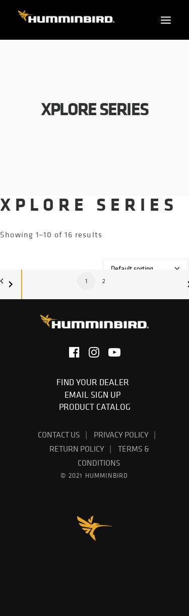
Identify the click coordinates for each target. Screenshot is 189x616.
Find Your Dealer (94, 382)
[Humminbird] (66, 20)
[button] (166, 20)
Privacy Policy (121, 434)
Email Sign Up (94, 394)
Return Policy (76, 449)
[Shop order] (146, 268)
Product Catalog (95, 406)
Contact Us (59, 434)
